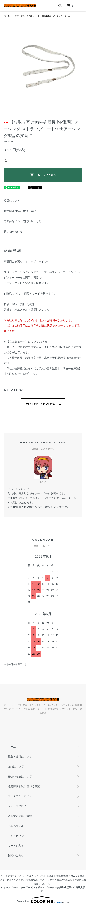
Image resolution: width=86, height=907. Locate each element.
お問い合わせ (16, 855)
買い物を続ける (13, 231)
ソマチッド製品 (53, 879)
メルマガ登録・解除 (20, 815)
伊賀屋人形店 (21, 506)
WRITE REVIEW (41, 404)
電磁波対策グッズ (35, 879)
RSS (10, 825)
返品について (12, 200)
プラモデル (40, 876)
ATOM (19, 825)
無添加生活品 (53, 876)
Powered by (43, 899)
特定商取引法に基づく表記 (20, 210)
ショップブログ (17, 805)
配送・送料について (20, 756)
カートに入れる (43, 175)
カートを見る (16, 845)
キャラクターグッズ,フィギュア (17, 876)
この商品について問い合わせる (22, 221)
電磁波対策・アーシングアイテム (55, 16)
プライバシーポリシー (21, 796)
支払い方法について (20, 776)
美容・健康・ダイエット (25, 16)
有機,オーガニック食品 (72, 876)
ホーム (7, 16)
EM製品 (66, 879)
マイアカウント (17, 835)
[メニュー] (80, 5)
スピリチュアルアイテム (12, 879)
